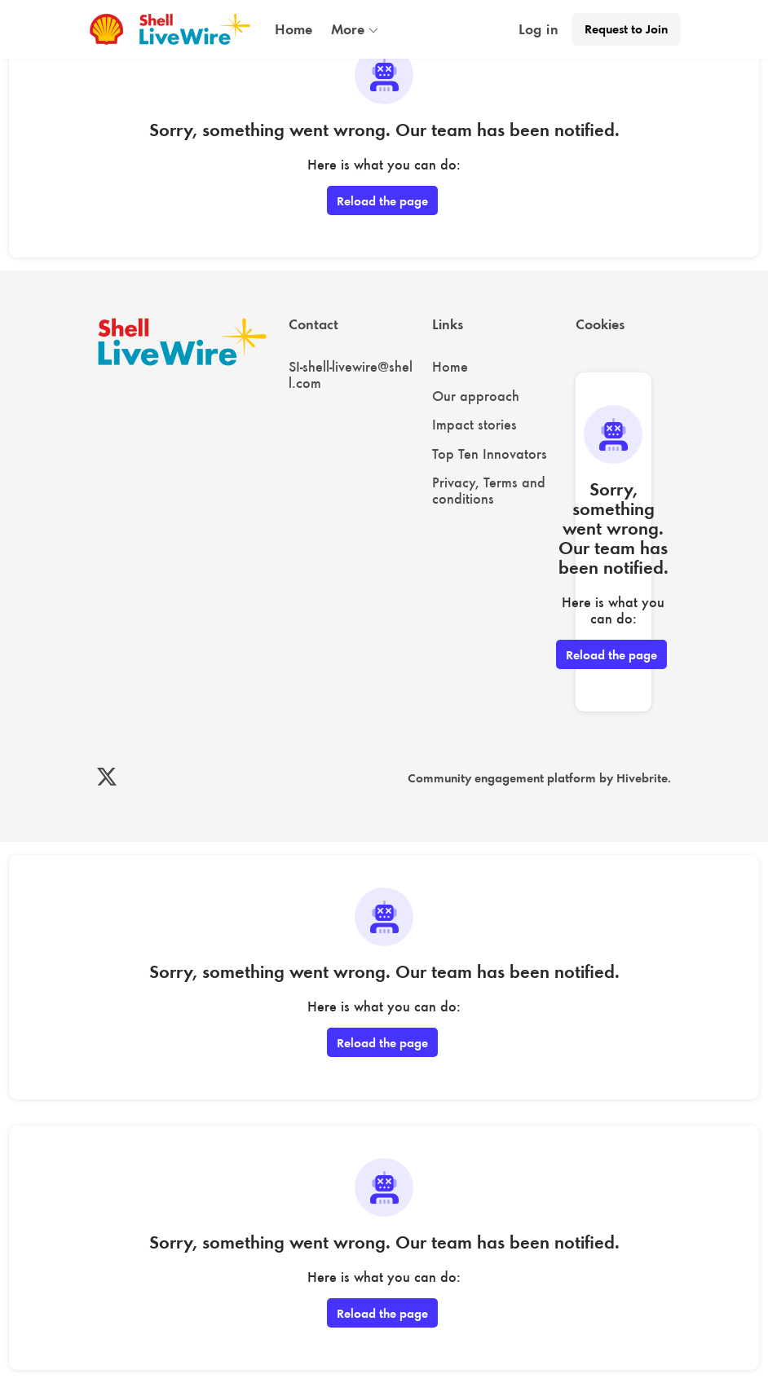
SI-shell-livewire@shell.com (351, 375)
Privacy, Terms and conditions (488, 490)
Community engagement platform (502, 778)
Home (450, 367)
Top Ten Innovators (489, 454)
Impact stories (474, 425)
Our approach (475, 396)
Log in (538, 29)
